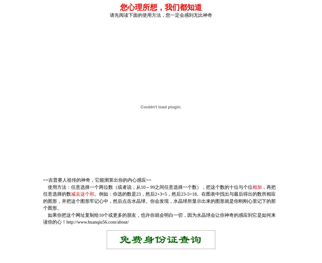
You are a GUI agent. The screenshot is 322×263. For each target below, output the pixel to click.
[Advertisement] (161, 27)
